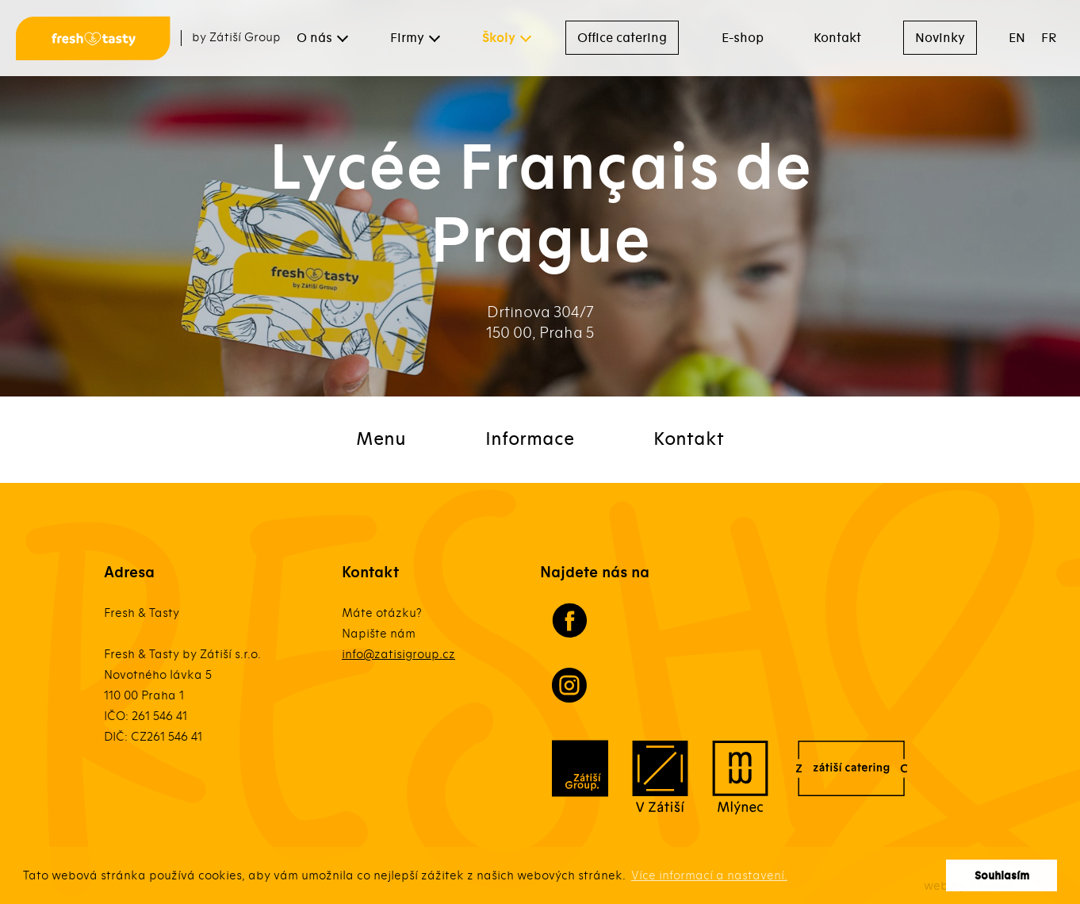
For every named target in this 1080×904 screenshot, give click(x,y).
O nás (314, 38)
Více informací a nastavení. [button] (709, 875)
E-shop (743, 38)
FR (1048, 38)
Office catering (622, 38)
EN (1017, 38)
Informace (529, 439)
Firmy (407, 38)
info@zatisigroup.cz (398, 654)
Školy (498, 38)
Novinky (940, 38)
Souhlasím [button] (1002, 876)
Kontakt (837, 38)
